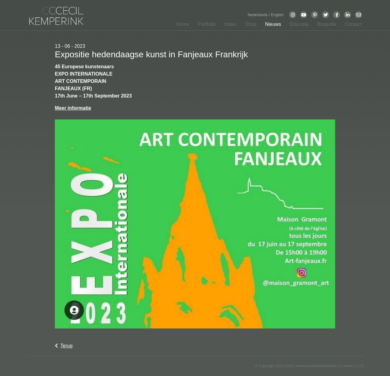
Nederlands (258, 14)
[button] (205, 25)
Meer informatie (73, 108)
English (277, 14)
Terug (64, 345)
